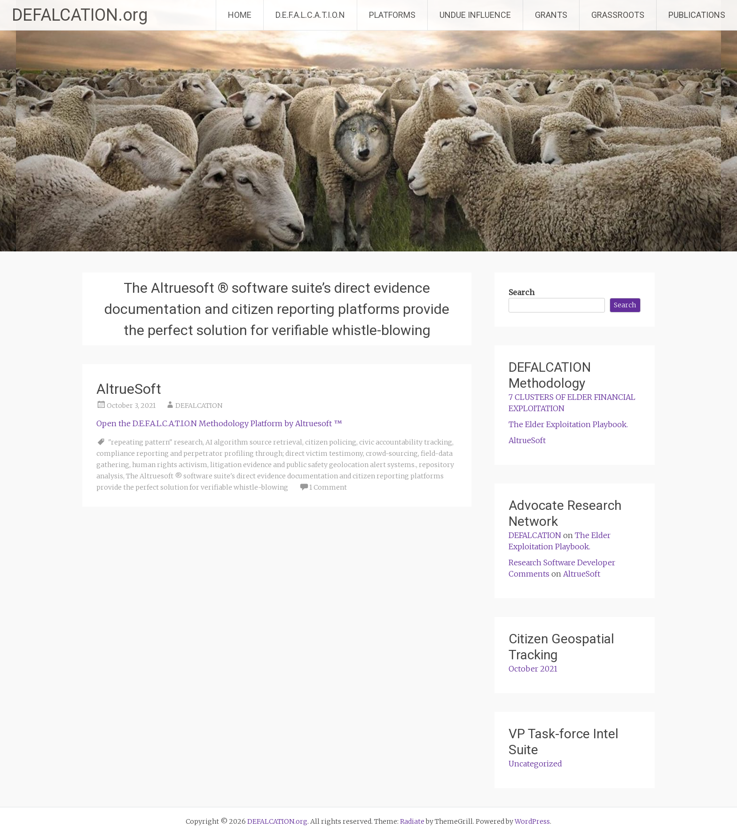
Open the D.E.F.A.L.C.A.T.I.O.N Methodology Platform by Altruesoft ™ (219, 423)
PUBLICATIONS (696, 15)
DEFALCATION (198, 405)
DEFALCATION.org (80, 15)
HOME (239, 15)
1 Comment (328, 487)
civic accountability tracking (405, 442)
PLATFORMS (392, 15)
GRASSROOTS (617, 15)
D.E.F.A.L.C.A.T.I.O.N (310, 15)
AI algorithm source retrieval (253, 442)
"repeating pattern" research (155, 442)
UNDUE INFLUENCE (475, 15)
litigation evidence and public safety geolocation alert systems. (313, 465)
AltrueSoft (128, 389)
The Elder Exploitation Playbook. (568, 424)
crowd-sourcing (392, 453)
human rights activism (169, 465)
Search (521, 292)
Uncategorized (535, 763)
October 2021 (533, 668)
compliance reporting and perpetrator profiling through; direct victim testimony (229, 453)
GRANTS (551, 15)
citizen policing (330, 442)
